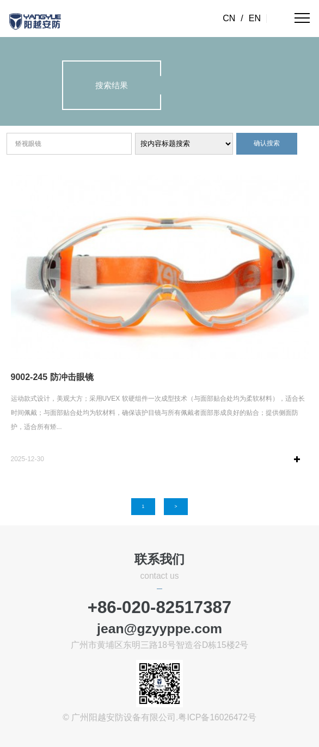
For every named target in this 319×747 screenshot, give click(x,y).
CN (229, 18)
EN (255, 18)
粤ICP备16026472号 (217, 717)
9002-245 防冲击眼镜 (52, 377)
